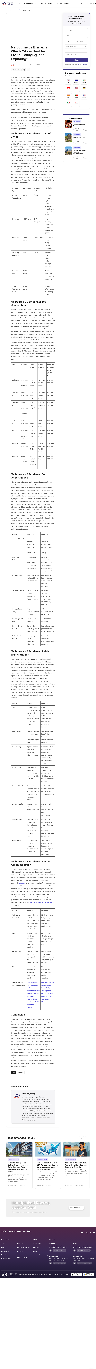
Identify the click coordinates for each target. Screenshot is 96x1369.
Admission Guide (40, 4)
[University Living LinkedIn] (90, 1237)
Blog (18, 4)
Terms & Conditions (54, 1278)
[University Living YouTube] (94, 1237)
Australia (20, 1076)
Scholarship (5, 1255)
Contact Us (37, 1248)
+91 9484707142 (83, 1254)
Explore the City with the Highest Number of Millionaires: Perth (79, 152)
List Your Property (23, 1251)
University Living (20, 66)
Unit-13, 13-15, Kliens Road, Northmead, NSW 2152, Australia (58, 1250)
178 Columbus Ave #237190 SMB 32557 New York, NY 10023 (58, 1263)
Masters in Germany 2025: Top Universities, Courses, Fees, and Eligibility (76, 1169)
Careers (36, 1251)
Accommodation (27, 4)
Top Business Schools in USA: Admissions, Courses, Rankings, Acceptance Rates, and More (48, 1170)
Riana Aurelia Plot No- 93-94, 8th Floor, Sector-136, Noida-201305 (83, 1250)
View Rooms (91, 4)
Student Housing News (78, 4)
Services (20, 1248)
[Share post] (25, 71)
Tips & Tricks (65, 4)
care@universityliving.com (42, 1259)
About (3, 1248)
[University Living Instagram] (87, 1237)
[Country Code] (69, 42)
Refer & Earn (5, 1259)
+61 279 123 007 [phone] (59, 1254)
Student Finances (53, 4)
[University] (76, 48)
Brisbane (22, 885)
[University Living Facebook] (82, 1237)
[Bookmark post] (30, 71)
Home (8, 11)
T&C (79, 65)
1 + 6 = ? (67, 52)
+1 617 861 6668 (59, 1267)
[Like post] (16, 71)
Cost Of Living (22, 1261)
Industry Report (6, 1262)
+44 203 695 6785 (84, 1267)
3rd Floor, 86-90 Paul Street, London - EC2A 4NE (83, 1263)
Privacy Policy (84, 65)
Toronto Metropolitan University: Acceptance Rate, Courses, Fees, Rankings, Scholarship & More (18, 1171)
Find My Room (74, 1212)
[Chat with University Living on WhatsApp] (50, 1254)
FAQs (35, 1255)
